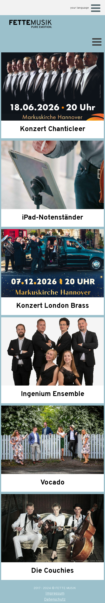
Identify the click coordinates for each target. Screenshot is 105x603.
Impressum (55, 593)
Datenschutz (55, 599)
